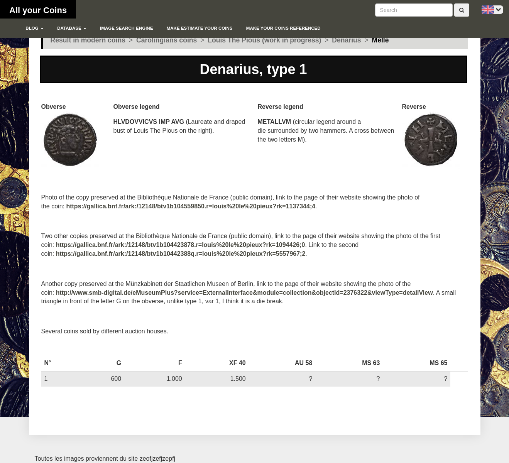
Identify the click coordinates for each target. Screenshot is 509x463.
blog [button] (34, 28)
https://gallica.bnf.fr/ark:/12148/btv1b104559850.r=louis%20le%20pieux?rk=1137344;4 (190, 206)
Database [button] (71, 28)
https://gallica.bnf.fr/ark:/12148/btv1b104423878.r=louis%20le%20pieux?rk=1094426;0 (180, 245)
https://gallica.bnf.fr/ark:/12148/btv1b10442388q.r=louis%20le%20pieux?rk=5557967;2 (181, 253)
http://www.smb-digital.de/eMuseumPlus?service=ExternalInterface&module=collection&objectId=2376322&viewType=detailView (244, 292)
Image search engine (126, 28)
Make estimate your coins (200, 28)
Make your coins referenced (283, 28)
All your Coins (38, 10)
